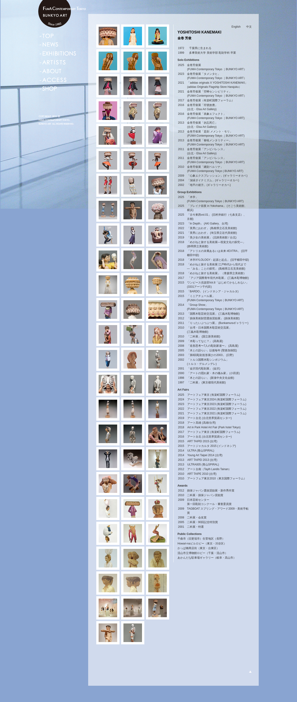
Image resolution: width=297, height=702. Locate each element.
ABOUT (50, 71)
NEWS (49, 44)
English (236, 26)
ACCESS (53, 80)
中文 (249, 26)
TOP (46, 36)
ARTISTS (52, 62)
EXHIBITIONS (57, 53)
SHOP (48, 89)
